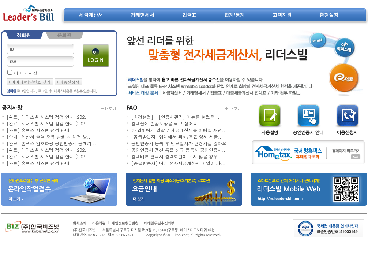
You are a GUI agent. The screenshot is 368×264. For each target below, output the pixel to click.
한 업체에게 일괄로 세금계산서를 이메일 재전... (179, 130)
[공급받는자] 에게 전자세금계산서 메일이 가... (178, 163)
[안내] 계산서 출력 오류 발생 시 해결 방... (49, 136)
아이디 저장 (25, 73)
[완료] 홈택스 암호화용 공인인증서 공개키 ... (52, 143)
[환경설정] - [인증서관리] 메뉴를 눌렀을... (175, 117)
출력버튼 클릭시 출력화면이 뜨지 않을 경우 (174, 156)
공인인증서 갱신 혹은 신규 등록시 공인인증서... (179, 150)
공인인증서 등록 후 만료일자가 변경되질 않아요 (178, 143)
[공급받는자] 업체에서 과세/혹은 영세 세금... (177, 136)
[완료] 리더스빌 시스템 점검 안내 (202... (48, 117)
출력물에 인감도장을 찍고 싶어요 (164, 123)
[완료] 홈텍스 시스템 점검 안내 (38, 130)
